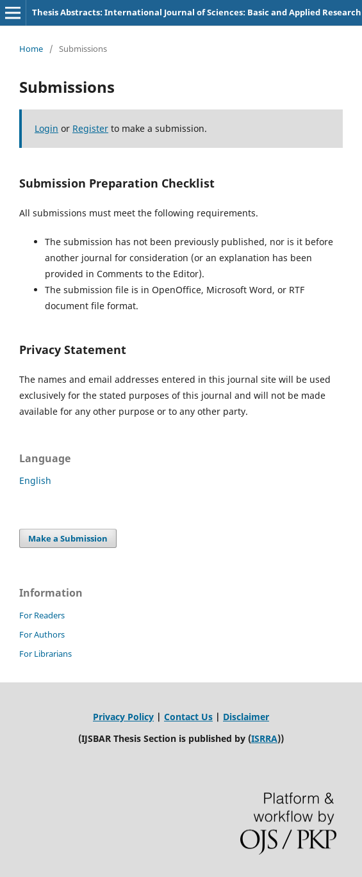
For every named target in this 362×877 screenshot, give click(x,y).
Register (90, 128)
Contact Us (188, 717)
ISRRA (264, 738)
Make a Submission (68, 538)
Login (46, 128)
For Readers (42, 615)
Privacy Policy (123, 717)
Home (31, 48)
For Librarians (45, 653)
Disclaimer (246, 717)
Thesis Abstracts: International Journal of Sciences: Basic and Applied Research (196, 12)
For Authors (42, 634)
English (35, 480)
